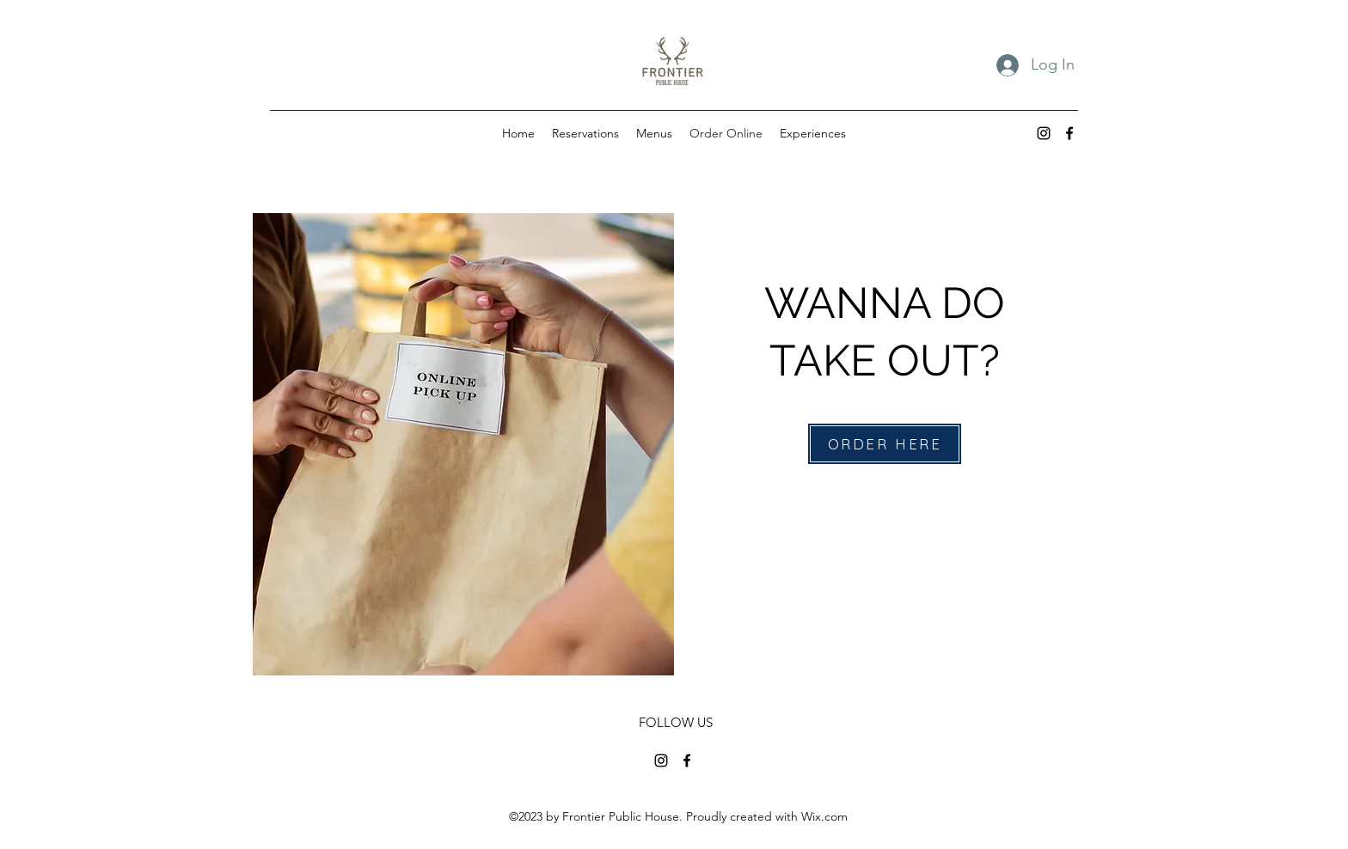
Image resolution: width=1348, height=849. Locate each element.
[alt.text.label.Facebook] (1069, 133)
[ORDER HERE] (884, 444)
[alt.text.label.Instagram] (1043, 133)
